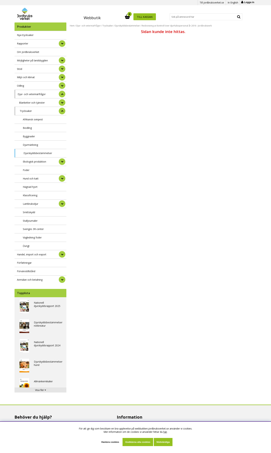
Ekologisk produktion (34, 161)
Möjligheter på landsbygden (32, 60)
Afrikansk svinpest (33, 119)
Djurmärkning (30, 144)
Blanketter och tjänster (32, 102)
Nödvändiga (163, 442)
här (165, 431)
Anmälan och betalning (30, 279)
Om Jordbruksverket (28, 52)
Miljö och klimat (26, 77)
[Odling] (62, 85)
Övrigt (26, 246)
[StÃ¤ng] (62, 94)
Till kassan (231, 17)
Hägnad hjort (30, 186)
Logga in (249, 2)
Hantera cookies (110, 442)
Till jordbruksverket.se (212, 2)
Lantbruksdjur (30, 203)
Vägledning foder (32, 237)
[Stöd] (62, 68)
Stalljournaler (30, 220)
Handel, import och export (31, 254)
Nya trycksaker (25, 35)
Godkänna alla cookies (137, 442)
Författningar (24, 262)
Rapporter (22, 43)
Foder (26, 170)
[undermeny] (62, 102)
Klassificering (30, 195)
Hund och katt (31, 178)
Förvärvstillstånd (26, 271)
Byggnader (29, 136)
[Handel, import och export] (62, 254)
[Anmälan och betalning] (62, 279)
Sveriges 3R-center (33, 229)
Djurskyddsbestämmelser (38, 153)
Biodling (27, 128)
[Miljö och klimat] (62, 77)
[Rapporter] (62, 43)
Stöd (19, 69)
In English (233, 2)
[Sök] (150, 16)
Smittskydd (29, 212)
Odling (20, 85)
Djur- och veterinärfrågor (32, 94)
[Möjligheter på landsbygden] (62, 60)
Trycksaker (26, 111)
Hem (72, 25)
